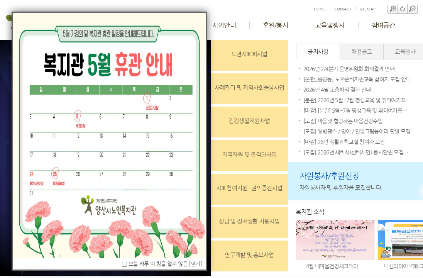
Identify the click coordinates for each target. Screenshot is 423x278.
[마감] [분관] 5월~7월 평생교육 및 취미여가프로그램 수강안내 (357, 110)
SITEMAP (368, 9)
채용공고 (361, 51)
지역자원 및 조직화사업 (249, 154)
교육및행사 (330, 25)
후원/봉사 (275, 25)
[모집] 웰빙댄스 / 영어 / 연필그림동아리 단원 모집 (356, 131)
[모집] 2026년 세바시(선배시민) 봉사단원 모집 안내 (357, 152)
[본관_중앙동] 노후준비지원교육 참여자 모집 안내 (357, 79)
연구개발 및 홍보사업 (249, 254)
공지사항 (318, 51)
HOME (320, 9)
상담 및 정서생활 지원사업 (249, 221)
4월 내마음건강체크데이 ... (334, 266)
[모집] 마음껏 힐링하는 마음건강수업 (342, 121)
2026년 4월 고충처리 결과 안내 (337, 89)
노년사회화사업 (249, 54)
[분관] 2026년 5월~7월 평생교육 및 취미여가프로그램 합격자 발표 (357, 100)
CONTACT (342, 9)
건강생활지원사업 (249, 120)
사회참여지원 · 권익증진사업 (250, 188)
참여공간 (383, 25)
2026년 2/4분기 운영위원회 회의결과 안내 (348, 69)
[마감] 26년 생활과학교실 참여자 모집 (344, 142)
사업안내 (224, 25)
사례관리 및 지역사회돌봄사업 (249, 87)
